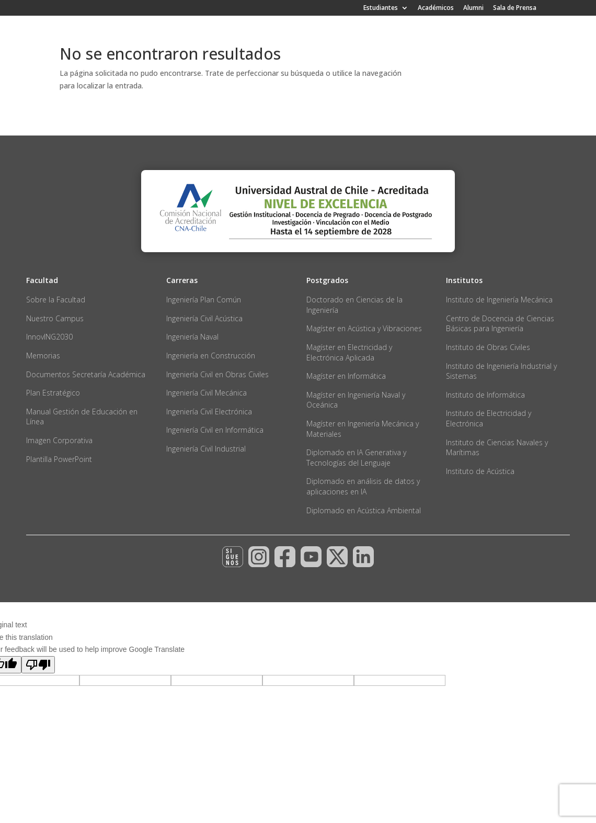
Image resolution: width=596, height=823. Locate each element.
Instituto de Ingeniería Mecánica (499, 300)
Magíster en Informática (346, 376)
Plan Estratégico (53, 393)
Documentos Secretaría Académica (85, 374)
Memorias (43, 355)
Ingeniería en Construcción (210, 355)
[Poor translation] (38, 664)
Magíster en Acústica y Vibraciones (364, 328)
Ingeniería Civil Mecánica (206, 393)
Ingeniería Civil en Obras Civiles (217, 374)
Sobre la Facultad (55, 300)
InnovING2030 (49, 337)
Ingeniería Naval (192, 337)
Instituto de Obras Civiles (488, 347)
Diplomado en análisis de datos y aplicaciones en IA (363, 486)
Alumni (473, 8)
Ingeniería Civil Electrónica (209, 411)
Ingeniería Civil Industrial (206, 449)
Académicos (436, 8)
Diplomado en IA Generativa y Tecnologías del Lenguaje (356, 457)
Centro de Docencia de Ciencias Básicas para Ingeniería (500, 323)
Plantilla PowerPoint (59, 459)
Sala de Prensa (514, 8)
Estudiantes (380, 8)
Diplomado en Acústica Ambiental (363, 510)
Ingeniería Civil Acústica (204, 318)
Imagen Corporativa (59, 440)
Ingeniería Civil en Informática (214, 430)
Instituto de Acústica (480, 471)
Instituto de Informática (485, 395)
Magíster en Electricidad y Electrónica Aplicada (349, 352)
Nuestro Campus (55, 318)
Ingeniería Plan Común (203, 300)
